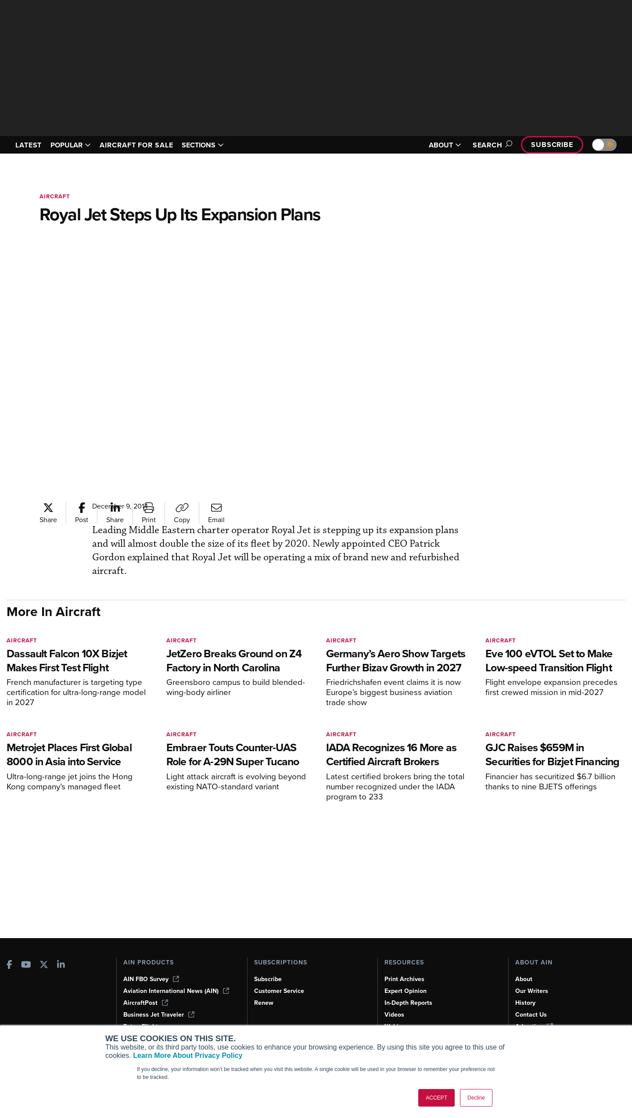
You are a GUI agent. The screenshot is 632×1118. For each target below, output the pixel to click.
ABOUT (445, 145)
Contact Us (531, 1014)
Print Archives (404, 979)
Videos (394, 1014)
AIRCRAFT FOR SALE (136, 145)
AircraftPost (145, 1003)
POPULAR (70, 145)
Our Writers (531, 991)
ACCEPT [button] (436, 1098)
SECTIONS (203, 145)
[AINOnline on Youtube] (26, 965)
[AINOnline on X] (44, 965)
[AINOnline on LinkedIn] (61, 965)
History (525, 1003)
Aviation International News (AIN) (176, 991)
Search (491, 145)
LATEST (28, 145)
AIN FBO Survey (151, 979)
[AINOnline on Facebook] (9, 965)
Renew (263, 1003)
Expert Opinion (405, 991)
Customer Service (279, 991)
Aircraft (55, 196)
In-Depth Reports (408, 1003)
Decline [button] (476, 1098)
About (523, 979)
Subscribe (552, 145)
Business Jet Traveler (158, 1014)
